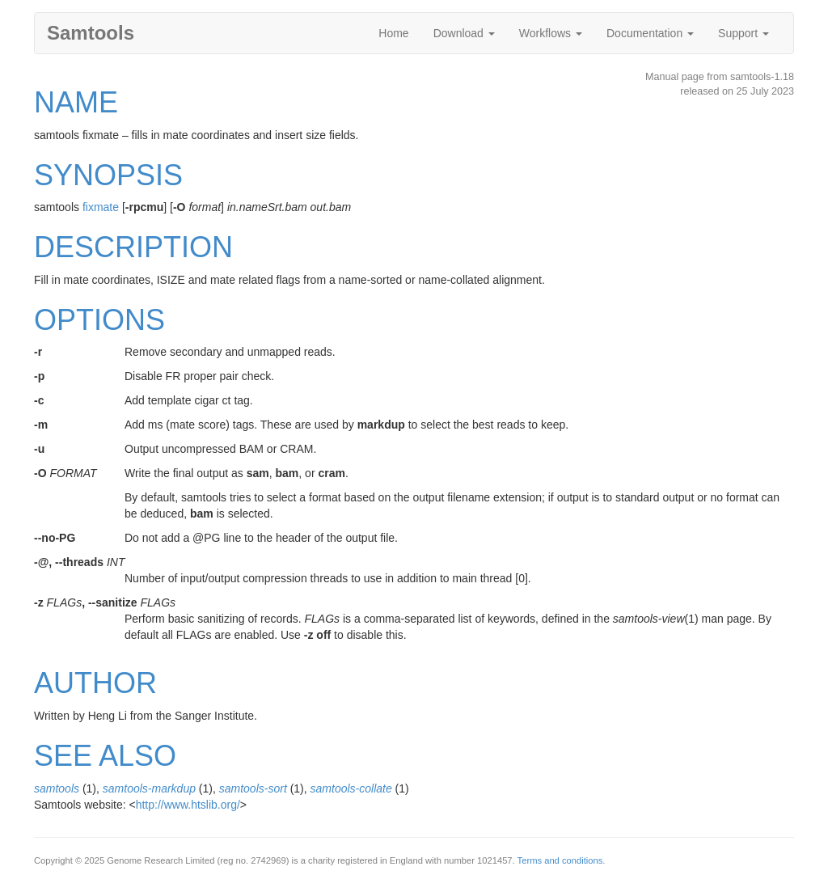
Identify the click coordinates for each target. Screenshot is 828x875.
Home (393, 33)
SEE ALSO (105, 755)
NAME (76, 102)
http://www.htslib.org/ (188, 804)
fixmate (100, 207)
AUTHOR (95, 683)
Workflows (550, 33)
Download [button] (464, 33)
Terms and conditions (560, 860)
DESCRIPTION (133, 247)
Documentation (650, 33)
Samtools (90, 33)
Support (743, 33)
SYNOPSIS (108, 175)
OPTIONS (99, 319)
